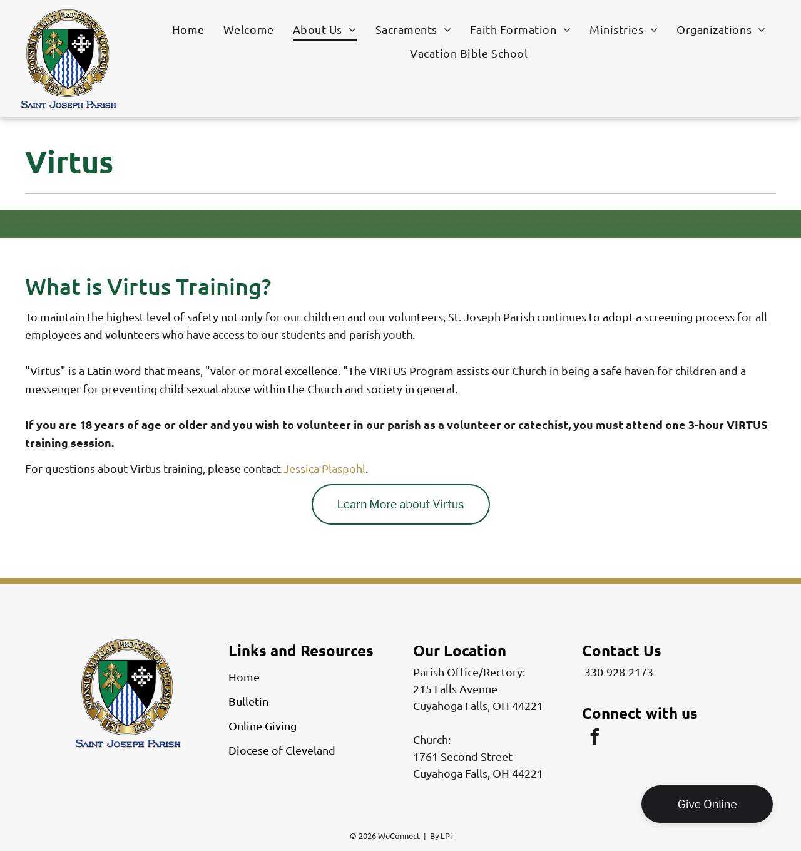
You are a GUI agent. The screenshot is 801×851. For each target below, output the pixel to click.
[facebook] (594, 739)
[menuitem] (188, 29)
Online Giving (262, 725)
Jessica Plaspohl (324, 468)
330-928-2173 (618, 671)
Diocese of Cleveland (281, 749)
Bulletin (248, 701)
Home (244, 676)
